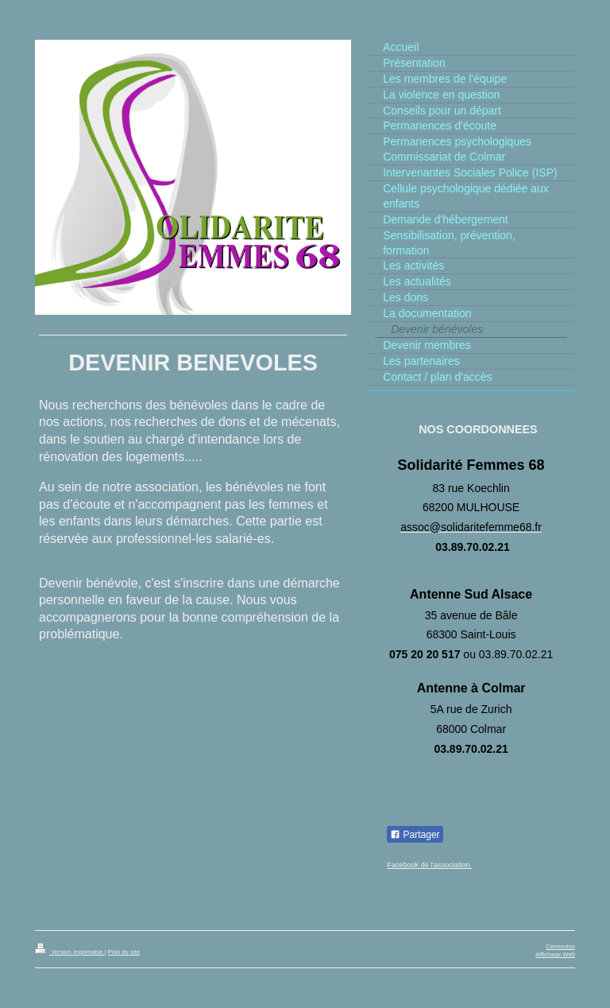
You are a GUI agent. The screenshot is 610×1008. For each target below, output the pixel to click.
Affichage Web (555, 954)
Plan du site (124, 952)
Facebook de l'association (429, 865)
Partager (414, 834)
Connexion (560, 946)
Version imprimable (70, 952)
